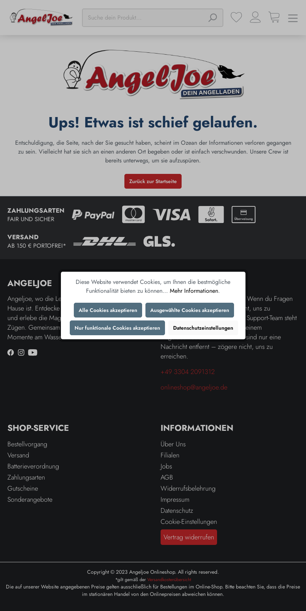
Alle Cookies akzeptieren (108, 310)
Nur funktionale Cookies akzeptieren (117, 328)
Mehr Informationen (194, 290)
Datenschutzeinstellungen (203, 328)
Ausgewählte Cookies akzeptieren (189, 310)
